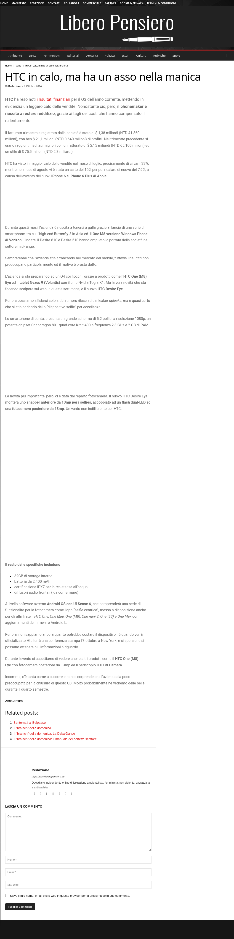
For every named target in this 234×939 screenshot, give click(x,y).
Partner (110, 3)
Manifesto (19, 3)
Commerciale (92, 3)
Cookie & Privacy (131, 3)
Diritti (33, 55)
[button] (227, 56)
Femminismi (51, 55)
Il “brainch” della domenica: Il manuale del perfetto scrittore (55, 739)
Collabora (71, 3)
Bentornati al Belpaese (29, 722)
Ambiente (15, 55)
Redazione (37, 3)
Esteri (125, 55)
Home (4, 3)
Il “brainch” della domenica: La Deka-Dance (44, 733)
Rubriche (159, 55)
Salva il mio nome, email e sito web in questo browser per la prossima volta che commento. (70, 895)
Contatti (54, 3)
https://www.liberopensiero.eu (48, 776)
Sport (176, 55)
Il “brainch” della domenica (32, 728)
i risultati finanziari (53, 99)
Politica (110, 55)
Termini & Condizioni (161, 3)
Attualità (92, 55)
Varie (18, 65)
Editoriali (73, 55)
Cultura (141, 55)
